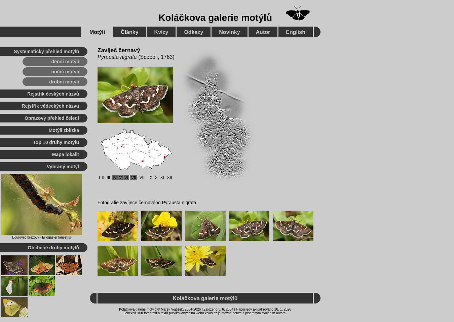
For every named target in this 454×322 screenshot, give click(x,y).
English (295, 32)
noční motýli (65, 71)
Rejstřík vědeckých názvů (50, 106)
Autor (263, 32)
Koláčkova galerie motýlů (215, 17)
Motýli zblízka (64, 130)
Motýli (97, 32)
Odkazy (193, 32)
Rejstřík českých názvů (53, 94)
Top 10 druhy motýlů (56, 142)
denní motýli (65, 61)
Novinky (229, 32)
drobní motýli (64, 81)
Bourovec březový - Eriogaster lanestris (41, 237)
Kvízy (161, 32)
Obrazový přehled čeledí (52, 118)
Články (129, 32)
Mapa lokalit (65, 154)
